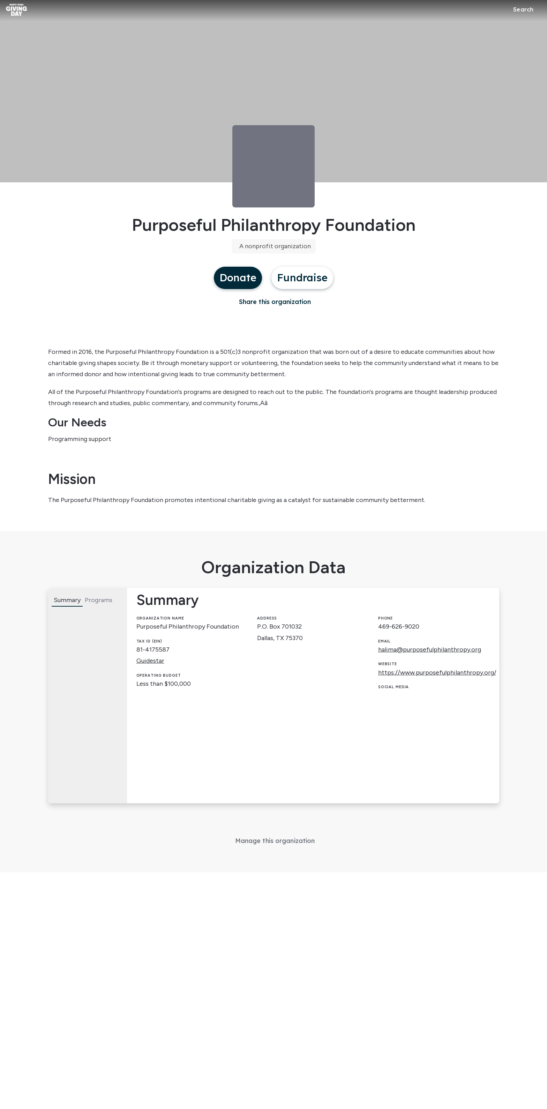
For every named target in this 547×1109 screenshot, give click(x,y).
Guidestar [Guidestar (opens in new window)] (150, 660)
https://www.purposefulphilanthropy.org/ (437, 672)
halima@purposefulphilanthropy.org (429, 649)
